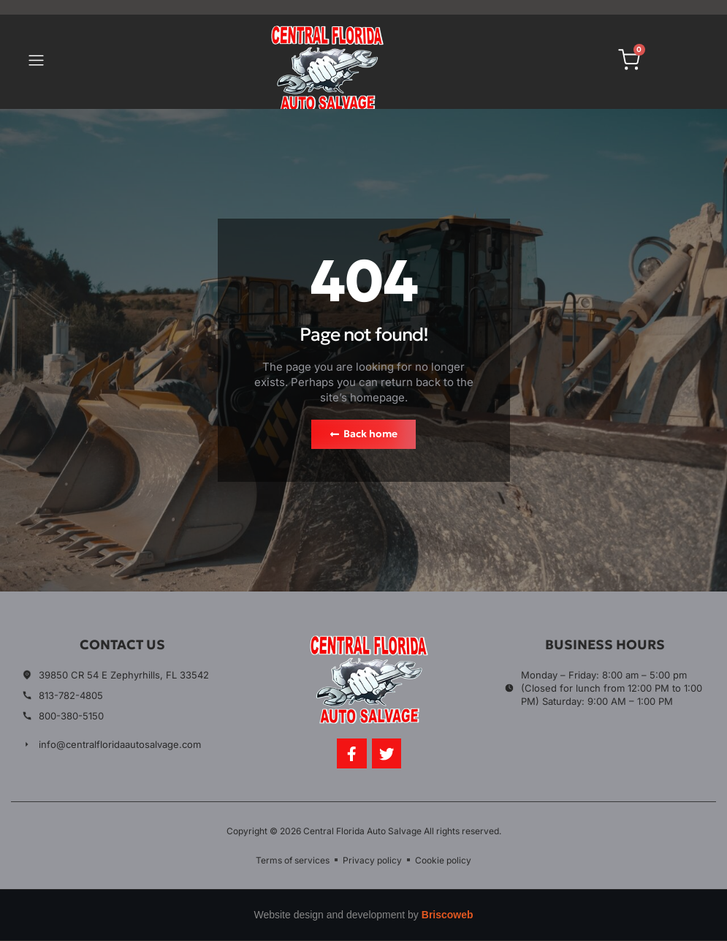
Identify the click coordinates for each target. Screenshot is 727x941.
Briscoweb (447, 915)
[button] (36, 62)
